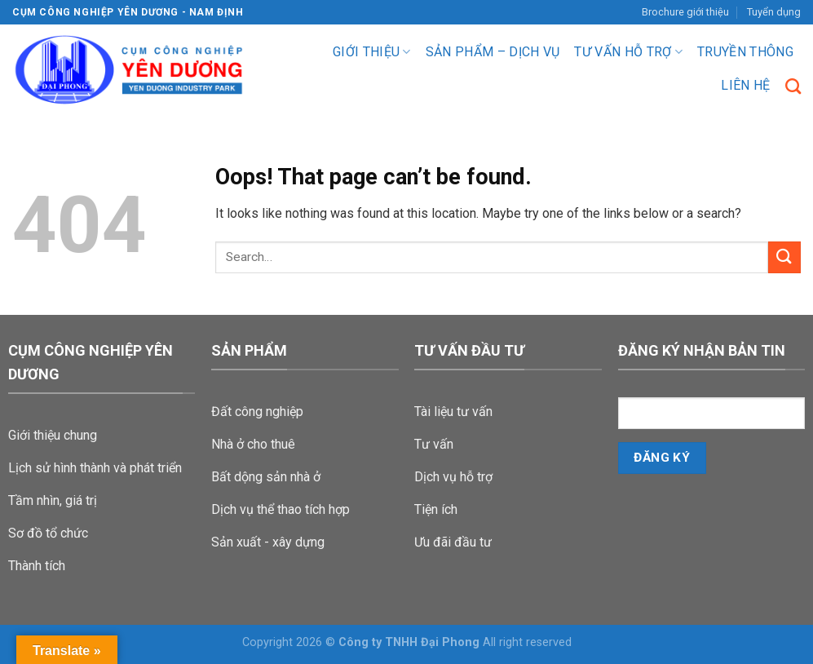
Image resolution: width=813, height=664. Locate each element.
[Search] (793, 86)
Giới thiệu (372, 52)
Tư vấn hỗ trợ (628, 52)
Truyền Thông (745, 52)
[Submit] (784, 257)
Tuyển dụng (774, 12)
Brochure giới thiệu (685, 12)
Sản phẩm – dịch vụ (493, 52)
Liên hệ (745, 85)
